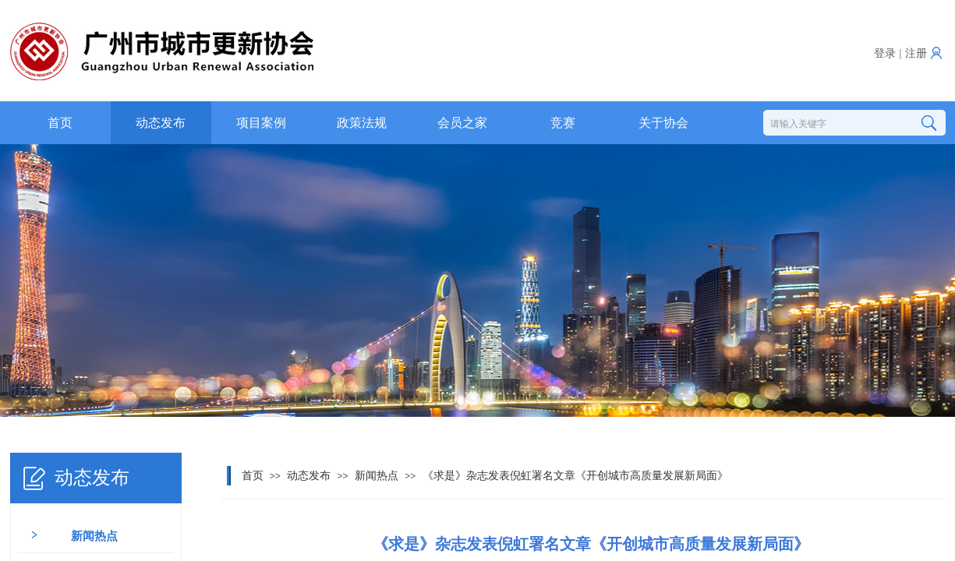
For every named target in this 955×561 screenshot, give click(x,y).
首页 (60, 122)
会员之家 (462, 122)
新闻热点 (376, 476)
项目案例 (261, 122)
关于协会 (663, 122)
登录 (885, 53)
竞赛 (562, 122)
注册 (916, 53)
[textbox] (836, 124)
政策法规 (362, 122)
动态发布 (161, 122)
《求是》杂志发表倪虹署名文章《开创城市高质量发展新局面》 (575, 476)
